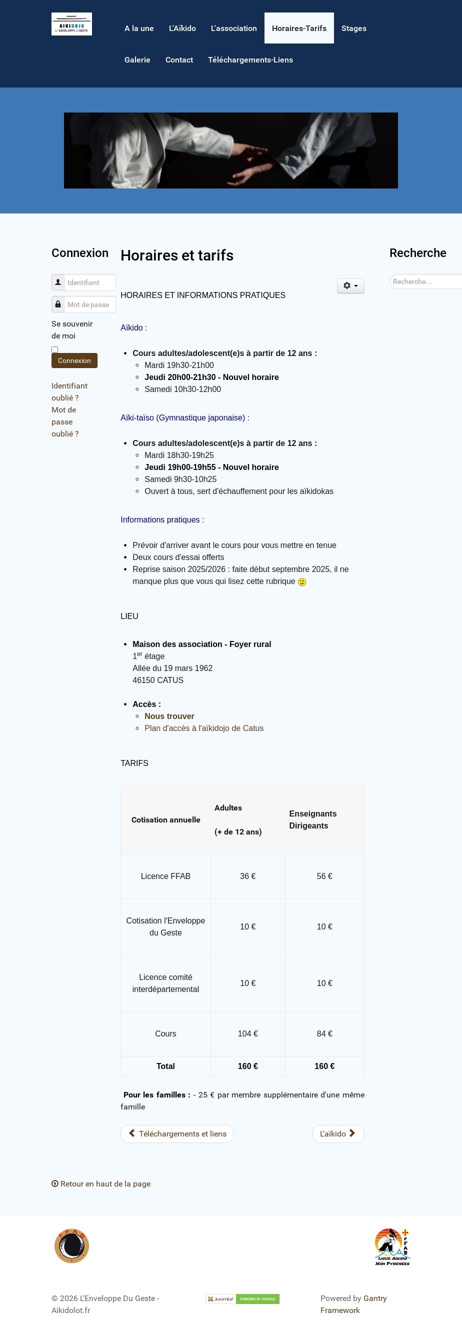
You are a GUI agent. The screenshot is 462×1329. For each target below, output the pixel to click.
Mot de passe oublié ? (65, 421)
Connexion (74, 360)
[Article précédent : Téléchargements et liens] (177, 1134)
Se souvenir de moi (72, 329)
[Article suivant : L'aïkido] (338, 1134)
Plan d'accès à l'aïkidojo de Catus (204, 728)
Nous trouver (169, 716)
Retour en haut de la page (101, 1183)
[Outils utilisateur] (350, 286)
